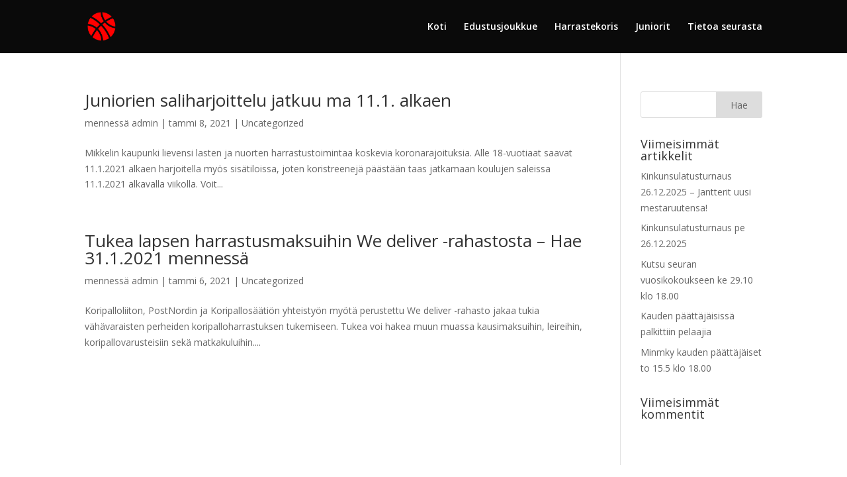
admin (145, 123)
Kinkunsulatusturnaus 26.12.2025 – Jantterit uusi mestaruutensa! (696, 192)
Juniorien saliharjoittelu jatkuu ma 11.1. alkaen (268, 100)
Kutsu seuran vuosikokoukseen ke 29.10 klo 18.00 (697, 280)
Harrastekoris (586, 27)
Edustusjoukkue (500, 27)
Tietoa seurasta (725, 27)
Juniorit (652, 27)
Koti (437, 27)
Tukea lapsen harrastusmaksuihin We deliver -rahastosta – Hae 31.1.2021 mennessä (333, 249)
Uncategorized (273, 123)
